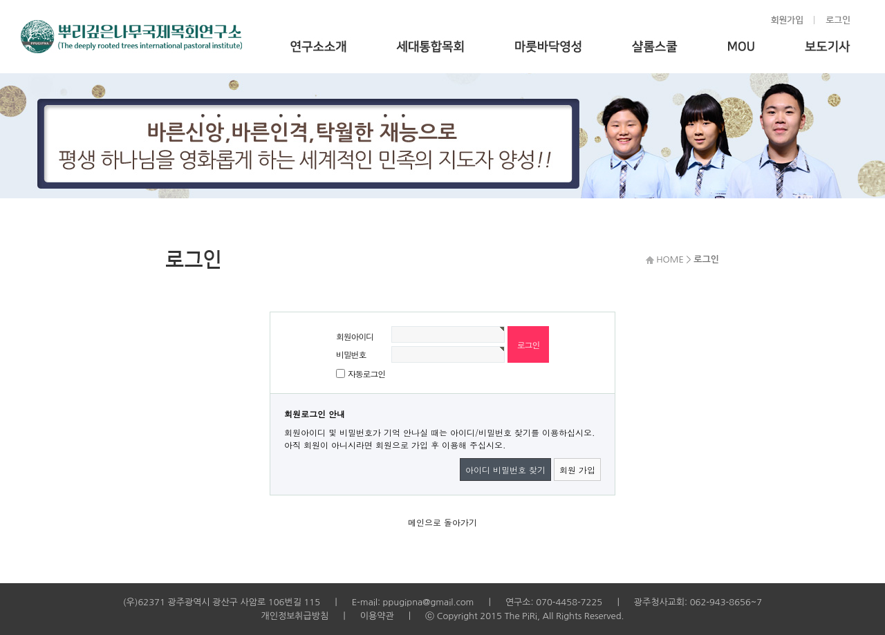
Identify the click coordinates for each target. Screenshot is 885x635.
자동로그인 (366, 373)
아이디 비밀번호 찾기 (505, 469)
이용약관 (377, 616)
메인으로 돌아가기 (442, 522)
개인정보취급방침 (294, 616)
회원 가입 (577, 469)
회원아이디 (354, 336)
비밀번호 (351, 354)
